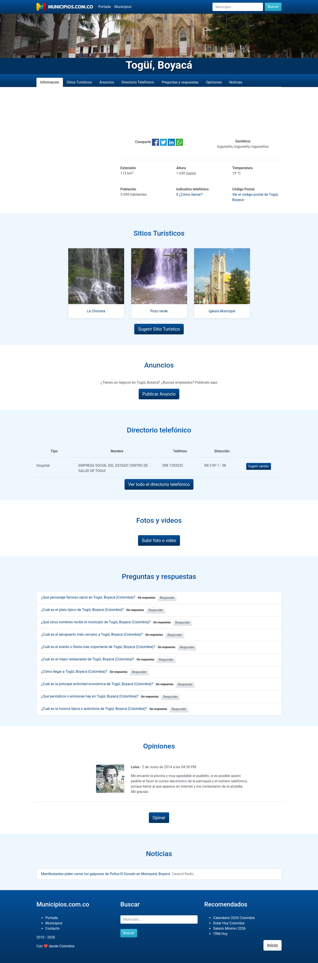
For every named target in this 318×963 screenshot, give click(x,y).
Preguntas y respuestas (180, 82)
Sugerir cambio (258, 466)
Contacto (52, 928)
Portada (104, 7)
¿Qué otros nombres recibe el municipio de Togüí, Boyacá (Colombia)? (106, 622)
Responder (167, 597)
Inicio (272, 945)
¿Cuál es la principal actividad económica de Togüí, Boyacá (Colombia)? (108, 684)
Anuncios (106, 82)
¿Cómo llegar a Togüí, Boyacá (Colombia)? (85, 671)
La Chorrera (96, 311)
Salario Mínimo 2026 (229, 928)
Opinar (159, 817)
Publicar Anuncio (159, 394)
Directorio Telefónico (138, 82)
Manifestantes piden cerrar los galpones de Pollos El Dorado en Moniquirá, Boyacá (105, 874)
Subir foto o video (159, 540)
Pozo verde (159, 311)
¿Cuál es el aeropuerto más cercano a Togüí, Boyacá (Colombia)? (103, 634)
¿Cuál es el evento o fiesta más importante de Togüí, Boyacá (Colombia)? (109, 647)
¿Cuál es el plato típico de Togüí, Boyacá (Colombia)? (93, 610)
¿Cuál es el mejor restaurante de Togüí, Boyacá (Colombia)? (98, 659)
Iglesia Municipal (222, 311)
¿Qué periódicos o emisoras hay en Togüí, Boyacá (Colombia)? (100, 696)
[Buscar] (237, 7)
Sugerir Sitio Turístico (159, 329)
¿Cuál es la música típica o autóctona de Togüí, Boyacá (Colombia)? (105, 709)
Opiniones (214, 82)
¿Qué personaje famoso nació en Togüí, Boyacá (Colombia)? (99, 597)
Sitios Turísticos (79, 82)
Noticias (235, 82)
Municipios (123, 7)
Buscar (273, 7)
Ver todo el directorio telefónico (159, 484)
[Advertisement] (159, 113)
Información (49, 82)
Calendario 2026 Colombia (234, 918)
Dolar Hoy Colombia (228, 923)
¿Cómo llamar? (191, 194)
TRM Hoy (220, 934)
